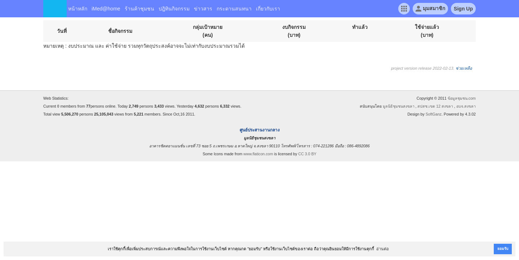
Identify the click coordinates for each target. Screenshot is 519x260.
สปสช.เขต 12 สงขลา (435, 106)
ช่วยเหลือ (464, 68)
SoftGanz (434, 114)
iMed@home (106, 9)
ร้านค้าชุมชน (139, 9)
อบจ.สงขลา (466, 106)
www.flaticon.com (258, 154)
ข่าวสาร (203, 9)
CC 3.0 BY (307, 154)
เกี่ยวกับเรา (268, 9)
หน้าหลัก (77, 9)
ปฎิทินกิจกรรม (174, 9)
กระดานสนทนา (234, 9)
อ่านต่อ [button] (382, 249)
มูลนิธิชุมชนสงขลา (398, 106)
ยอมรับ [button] (502, 249)
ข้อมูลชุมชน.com (462, 98)
